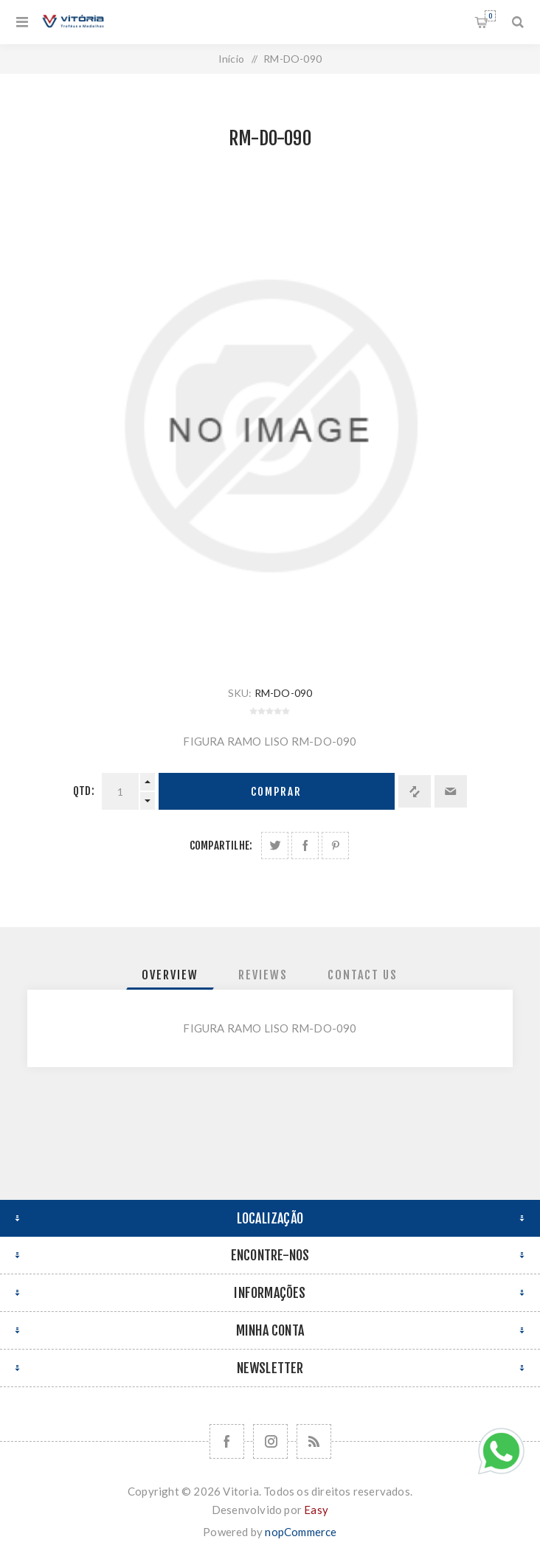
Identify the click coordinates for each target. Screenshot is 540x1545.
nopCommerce (300, 1531)
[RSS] (314, 1441)
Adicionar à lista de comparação (414, 791)
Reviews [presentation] (263, 975)
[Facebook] (227, 1441)
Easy (316, 1509)
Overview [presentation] (170, 975)
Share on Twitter (274, 845)
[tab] (170, 975)
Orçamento (490, 15)
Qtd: (83, 791)
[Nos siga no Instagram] (270, 1441)
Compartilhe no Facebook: (305, 845)
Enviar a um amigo (451, 791)
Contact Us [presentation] (363, 975)
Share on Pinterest (335, 845)
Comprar (276, 792)
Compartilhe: (221, 846)
